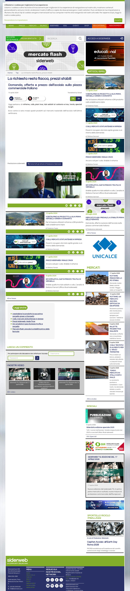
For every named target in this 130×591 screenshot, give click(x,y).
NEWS (28, 573)
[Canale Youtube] (48, 586)
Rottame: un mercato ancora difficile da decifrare (115, 301)
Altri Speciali (91, 436)
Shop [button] (86, 26)
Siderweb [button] (54, 26)
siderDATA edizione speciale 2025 (100, 427)
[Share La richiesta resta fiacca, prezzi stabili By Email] (66, 205)
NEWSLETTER (30, 587)
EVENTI (28, 581)
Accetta (118, 20)
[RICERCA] (80, 38)
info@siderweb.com (16, 588)
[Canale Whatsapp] (61, 586)
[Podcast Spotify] (52, 586)
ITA (73, 99)
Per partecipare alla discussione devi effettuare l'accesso (28, 353)
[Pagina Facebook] (57, 580)
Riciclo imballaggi (98, 516)
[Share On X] (75, 205)
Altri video (11, 392)
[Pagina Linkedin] (48, 580)
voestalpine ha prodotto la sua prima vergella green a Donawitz (63, 218)
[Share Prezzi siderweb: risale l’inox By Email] (69, 271)
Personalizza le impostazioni (16, 20)
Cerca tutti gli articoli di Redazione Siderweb (44, 164)
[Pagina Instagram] (52, 580)
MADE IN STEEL (31, 585)
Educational (99, 26)
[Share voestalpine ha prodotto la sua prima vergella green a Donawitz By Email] (69, 231)
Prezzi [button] (22, 26)
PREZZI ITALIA (30, 575)
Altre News (11, 298)
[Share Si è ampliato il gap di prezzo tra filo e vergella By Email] (69, 294)
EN (79, 99)
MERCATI (29, 577)
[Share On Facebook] (79, 205)
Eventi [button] (76, 26)
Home (10, 73)
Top (17, 73)
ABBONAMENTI (31, 583)
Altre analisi (91, 399)
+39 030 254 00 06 (15, 586)
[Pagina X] (61, 580)
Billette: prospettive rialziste (115, 329)
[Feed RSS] (57, 586)
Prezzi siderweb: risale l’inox (59, 260)
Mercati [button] (32, 26)
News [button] (11, 26)
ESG (65, 26)
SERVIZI (28, 579)
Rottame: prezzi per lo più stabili (116, 278)
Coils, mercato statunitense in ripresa (64, 239)
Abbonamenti (115, 26)
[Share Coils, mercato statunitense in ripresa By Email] (69, 252)
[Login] (37, 358)
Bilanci (43, 26)
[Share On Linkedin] (70, 205)
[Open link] (45, 185)
